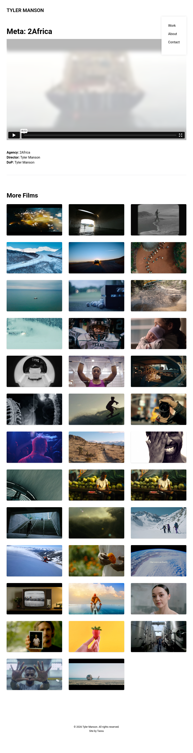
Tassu (100, 731)
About (172, 34)
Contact (174, 42)
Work (172, 26)
